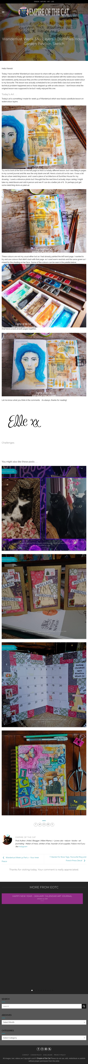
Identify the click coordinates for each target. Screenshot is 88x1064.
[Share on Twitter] (40, 825)
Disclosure (47, 1055)
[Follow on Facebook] (38, 1049)
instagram (23, 846)
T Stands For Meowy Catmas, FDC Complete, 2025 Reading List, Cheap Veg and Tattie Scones (44, 543)
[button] (3, 12)
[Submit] (84, 1006)
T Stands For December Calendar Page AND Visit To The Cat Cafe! (44, 719)
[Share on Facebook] (36, 825)
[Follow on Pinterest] (46, 1049)
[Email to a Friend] (44, 825)
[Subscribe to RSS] (49, 1049)
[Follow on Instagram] (42, 1049)
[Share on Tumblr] (52, 825)
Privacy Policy (60, 1055)
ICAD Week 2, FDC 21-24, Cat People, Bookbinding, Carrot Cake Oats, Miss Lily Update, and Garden (44, 808)
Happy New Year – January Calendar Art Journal (42, 896)
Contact (25, 1055)
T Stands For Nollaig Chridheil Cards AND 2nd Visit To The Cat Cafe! (44, 631)
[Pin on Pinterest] (48, 825)
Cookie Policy (36, 1055)
